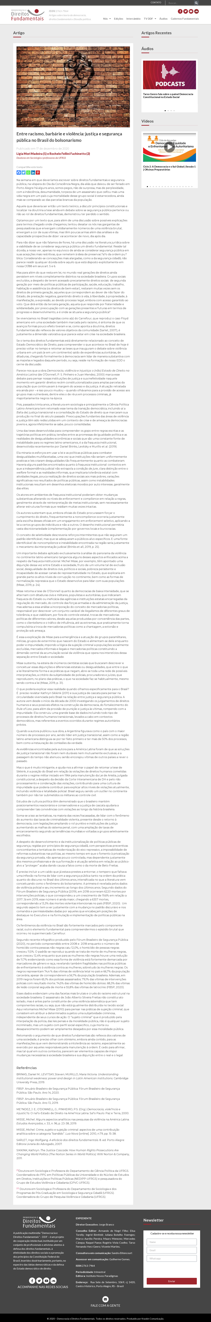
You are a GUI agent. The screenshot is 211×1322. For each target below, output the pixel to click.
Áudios (163, 18)
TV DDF (150, 19)
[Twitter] (23, 172)
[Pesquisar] (196, 2)
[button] (165, 110)
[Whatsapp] (28, 172)
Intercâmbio (133, 18)
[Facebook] (19, 172)
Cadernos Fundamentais (185, 18)
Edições (118, 18)
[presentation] (172, 1269)
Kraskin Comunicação (152, 1318)
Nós (107, 19)
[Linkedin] (33, 172)
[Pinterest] (38, 172)
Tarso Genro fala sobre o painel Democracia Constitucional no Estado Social (168, 95)
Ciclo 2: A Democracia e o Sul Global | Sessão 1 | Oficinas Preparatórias (169, 168)
